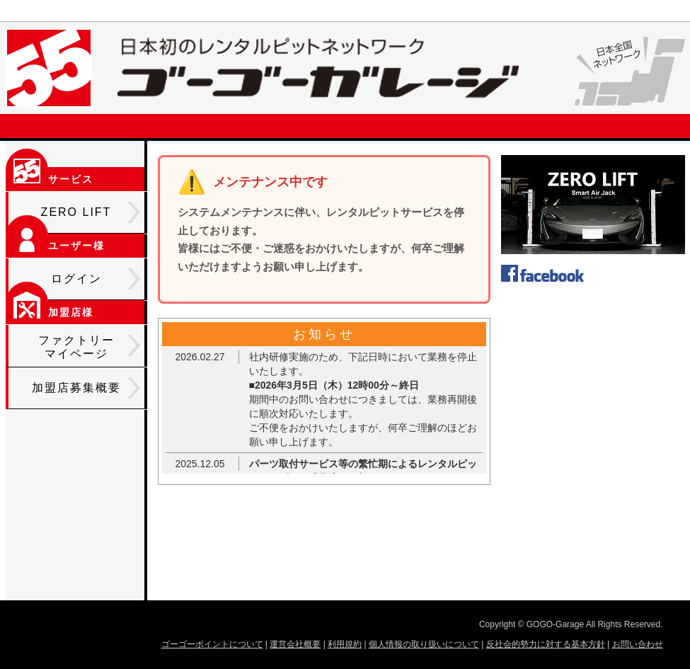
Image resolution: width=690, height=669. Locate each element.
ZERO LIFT (90, 212)
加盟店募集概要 (86, 388)
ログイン (95, 279)
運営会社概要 (295, 644)
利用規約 (345, 644)
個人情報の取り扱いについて (424, 644)
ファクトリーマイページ (89, 347)
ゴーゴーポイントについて (212, 644)
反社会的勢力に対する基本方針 (545, 644)
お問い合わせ (637, 644)
